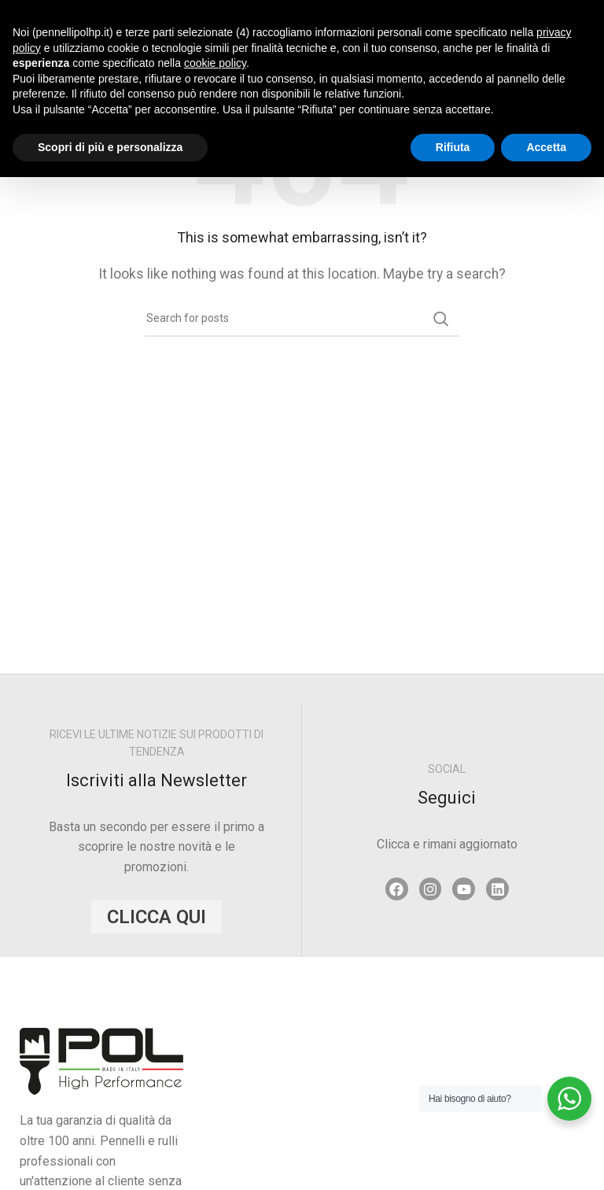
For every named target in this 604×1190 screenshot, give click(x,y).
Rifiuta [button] (453, 147)
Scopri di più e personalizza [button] (110, 147)
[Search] (302, 319)
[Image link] (101, 1060)
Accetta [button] (546, 147)
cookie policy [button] (215, 63)
